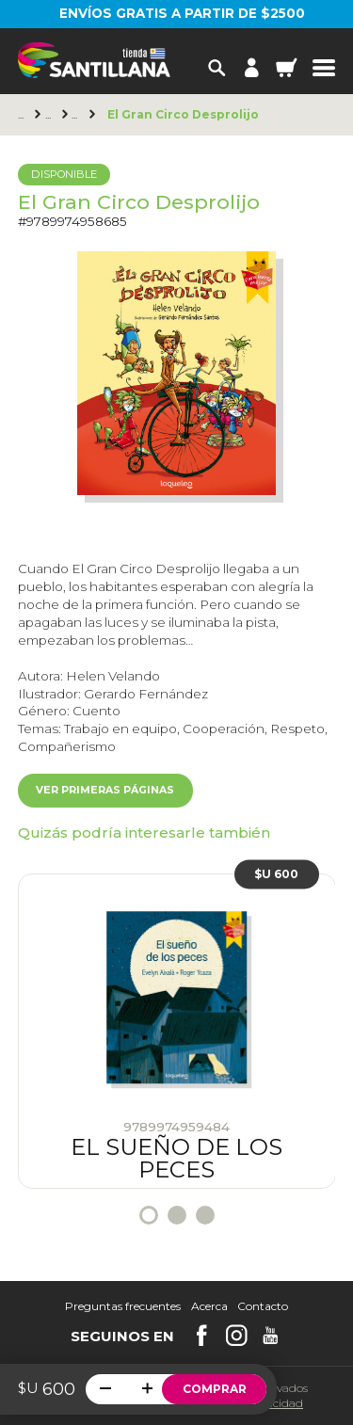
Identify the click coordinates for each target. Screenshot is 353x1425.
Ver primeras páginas (105, 790)
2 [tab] (177, 1215)
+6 (77, 114)
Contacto (262, 1306)
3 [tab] (205, 1215)
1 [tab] (148, 1215)
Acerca (209, 1306)
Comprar (215, 1389)
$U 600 (276, 874)
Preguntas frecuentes (123, 1306)
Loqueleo (50, 114)
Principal (23, 114)
